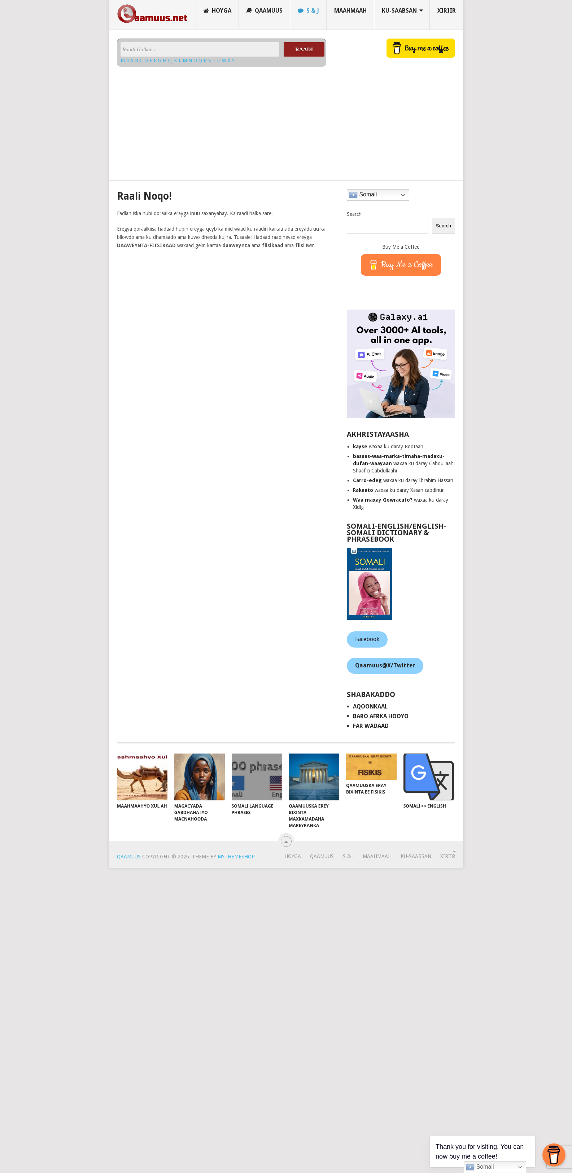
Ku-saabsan (399, 10)
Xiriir (446, 10)
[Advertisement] (211, 120)
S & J (308, 10)
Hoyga (217, 10)
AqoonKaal (370, 706)
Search (354, 214)
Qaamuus (264, 10)
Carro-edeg (367, 480)
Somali (363, 195)
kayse (360, 446)
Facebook (367, 639)
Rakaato (363, 490)
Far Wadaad (371, 726)
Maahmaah (350, 10)
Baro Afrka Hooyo (381, 716)
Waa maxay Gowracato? (382, 500)
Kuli (125, 60)
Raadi (304, 49)
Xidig (358, 507)
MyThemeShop (236, 856)
